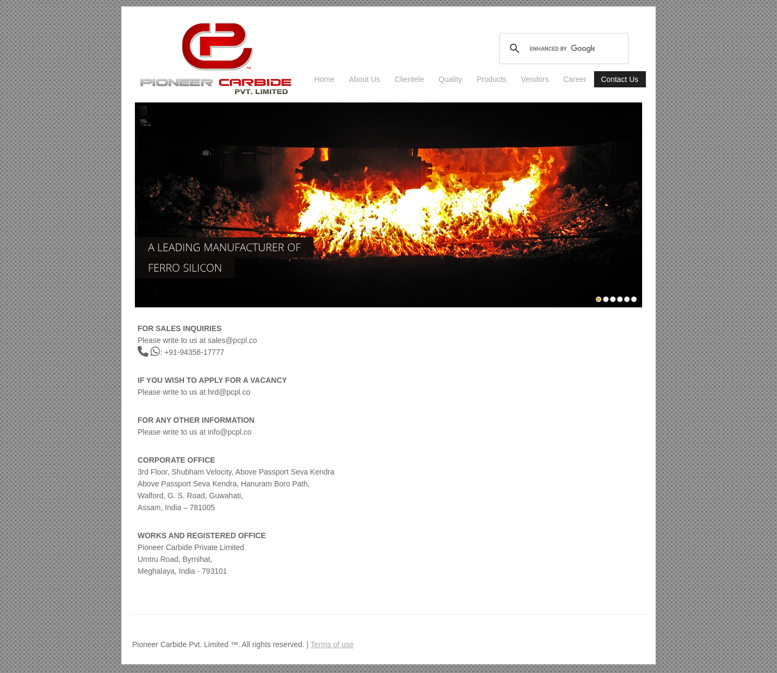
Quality (450, 79)
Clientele (409, 79)
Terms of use (331, 644)
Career (575, 79)
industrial (216, 58)
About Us (364, 79)
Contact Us (619, 79)
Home (324, 79)
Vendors (535, 79)
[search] (562, 48)
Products (491, 79)
